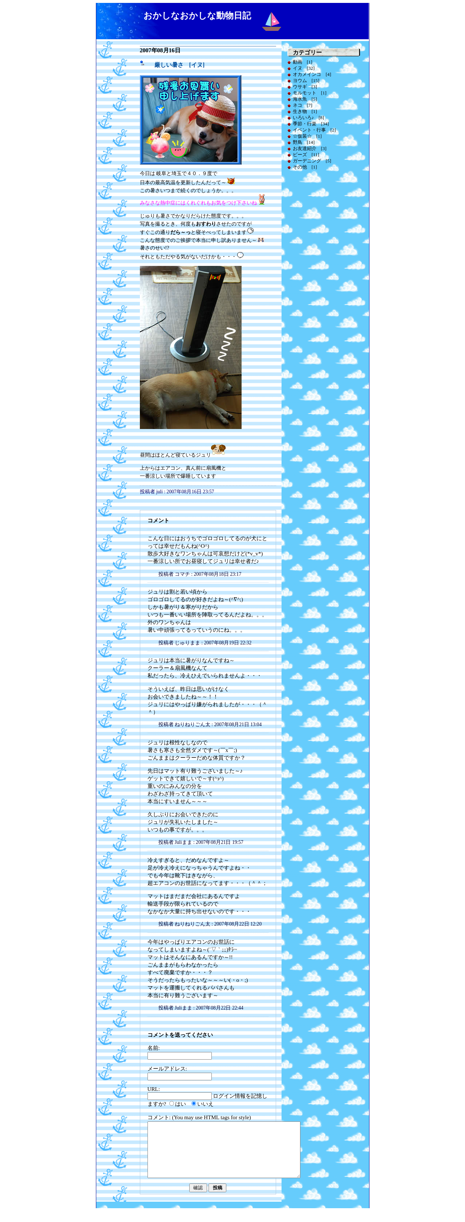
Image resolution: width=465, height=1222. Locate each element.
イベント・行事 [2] (314, 130)
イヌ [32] (304, 68)
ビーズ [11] (306, 154)
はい (180, 1104)
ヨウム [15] (306, 80)
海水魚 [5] (305, 99)
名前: (153, 1048)
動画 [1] (302, 62)
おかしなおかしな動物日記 (197, 15)
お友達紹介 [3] (310, 148)
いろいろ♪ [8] (308, 117)
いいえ (205, 1104)
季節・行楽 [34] (311, 123)
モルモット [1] (310, 93)
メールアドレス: (167, 1068)
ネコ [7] (302, 105)
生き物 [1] (305, 111)
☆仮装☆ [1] (307, 136)
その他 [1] (305, 167)
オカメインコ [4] (312, 74)
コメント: (159, 1117)
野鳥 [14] (304, 142)
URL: (153, 1089)
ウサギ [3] (305, 86)
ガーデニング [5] (312, 160)
